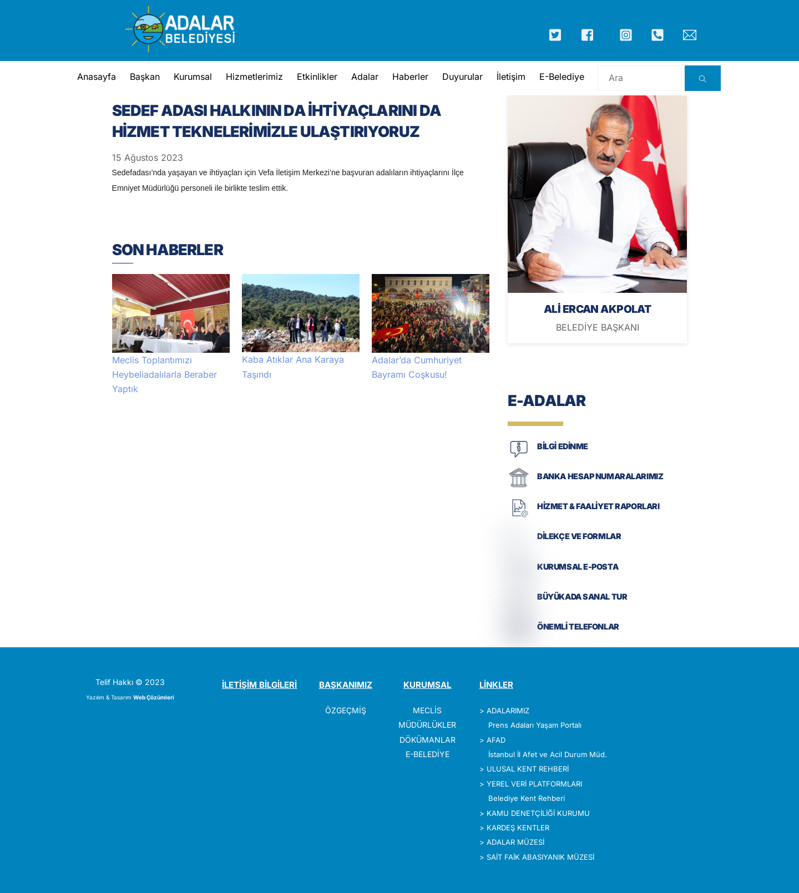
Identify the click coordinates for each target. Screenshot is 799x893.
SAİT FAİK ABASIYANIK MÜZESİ (540, 857)
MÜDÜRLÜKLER (427, 724)
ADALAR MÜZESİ (515, 842)
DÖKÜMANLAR (428, 739)
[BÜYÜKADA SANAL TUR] (519, 607)
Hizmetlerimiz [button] (254, 76)
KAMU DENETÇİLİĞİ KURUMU (538, 813)
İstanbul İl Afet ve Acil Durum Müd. (547, 754)
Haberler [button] (410, 76)
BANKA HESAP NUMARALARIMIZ (600, 476)
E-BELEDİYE (427, 754)
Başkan (145, 76)
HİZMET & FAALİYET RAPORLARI (598, 506)
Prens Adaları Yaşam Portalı (534, 725)
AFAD (496, 739)
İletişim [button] (511, 76)
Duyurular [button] (462, 76)
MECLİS (427, 710)
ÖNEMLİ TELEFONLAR (578, 626)
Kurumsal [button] (193, 76)
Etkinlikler (317, 76)
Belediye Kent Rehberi (526, 798)
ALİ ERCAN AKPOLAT (597, 309)
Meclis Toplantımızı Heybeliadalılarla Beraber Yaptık (164, 374)
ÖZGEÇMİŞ (345, 710)
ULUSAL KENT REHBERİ (528, 768)
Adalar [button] (364, 76)
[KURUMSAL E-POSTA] (519, 576)
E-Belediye (561, 76)
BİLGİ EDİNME (562, 446)
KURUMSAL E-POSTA (577, 566)
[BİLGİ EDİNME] (519, 457)
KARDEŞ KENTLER (518, 827)
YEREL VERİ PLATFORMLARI (534, 783)
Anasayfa (96, 76)
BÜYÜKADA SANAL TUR (582, 596)
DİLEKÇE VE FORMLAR (579, 536)
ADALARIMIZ (508, 710)
